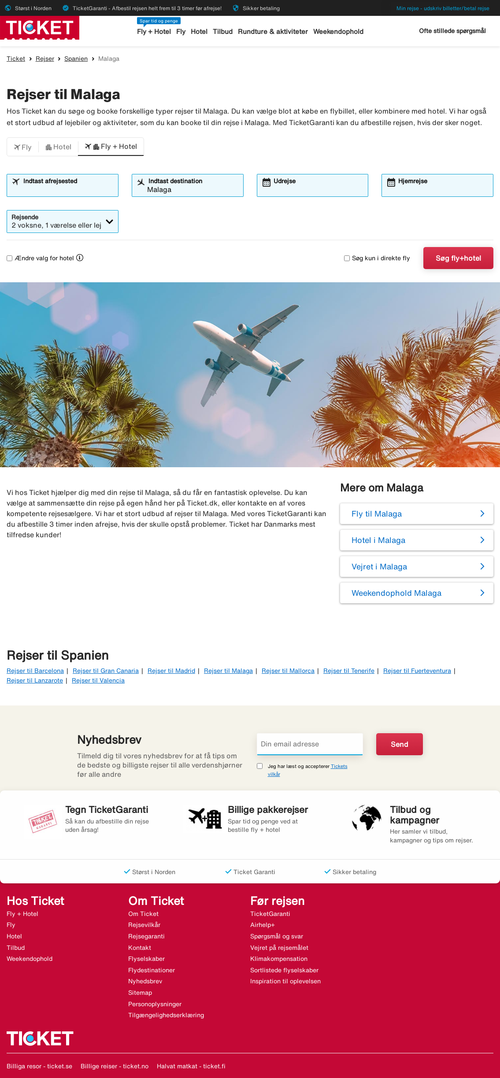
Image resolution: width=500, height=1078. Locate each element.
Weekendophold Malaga (396, 593)
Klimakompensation (278, 959)
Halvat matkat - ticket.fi (191, 1066)
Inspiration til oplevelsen (285, 981)
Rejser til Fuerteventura (417, 671)
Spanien (76, 58)
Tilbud (223, 31)
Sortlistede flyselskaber (284, 970)
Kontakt (139, 948)
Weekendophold (338, 31)
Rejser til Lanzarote (35, 680)
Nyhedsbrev (145, 981)
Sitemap (140, 992)
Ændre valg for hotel (40, 258)
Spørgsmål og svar (276, 936)
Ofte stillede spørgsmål (452, 31)
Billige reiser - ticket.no (114, 1066)
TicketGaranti (270, 914)
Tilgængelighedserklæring (166, 1015)
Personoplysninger (154, 1004)
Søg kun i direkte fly (377, 258)
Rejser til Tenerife (348, 671)
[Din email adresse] (310, 744)
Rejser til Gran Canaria (106, 671)
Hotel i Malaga (378, 540)
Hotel (199, 31)
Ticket (16, 58)
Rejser (45, 58)
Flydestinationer (151, 970)
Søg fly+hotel (458, 258)
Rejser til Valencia (98, 680)
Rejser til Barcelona (35, 671)
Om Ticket (143, 914)
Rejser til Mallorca (288, 671)
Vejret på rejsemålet (279, 948)
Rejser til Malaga (228, 671)
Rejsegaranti (146, 936)
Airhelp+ (262, 925)
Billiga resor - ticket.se (39, 1066)
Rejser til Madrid (171, 671)
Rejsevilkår (144, 925)
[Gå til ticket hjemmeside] (39, 26)
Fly (180, 31)
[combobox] (68, 189)
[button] (22, 147)
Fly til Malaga (377, 513)
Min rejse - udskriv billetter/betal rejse (442, 8)
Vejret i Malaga (379, 566)
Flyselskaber (146, 959)
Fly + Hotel (154, 31)
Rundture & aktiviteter (273, 31)
